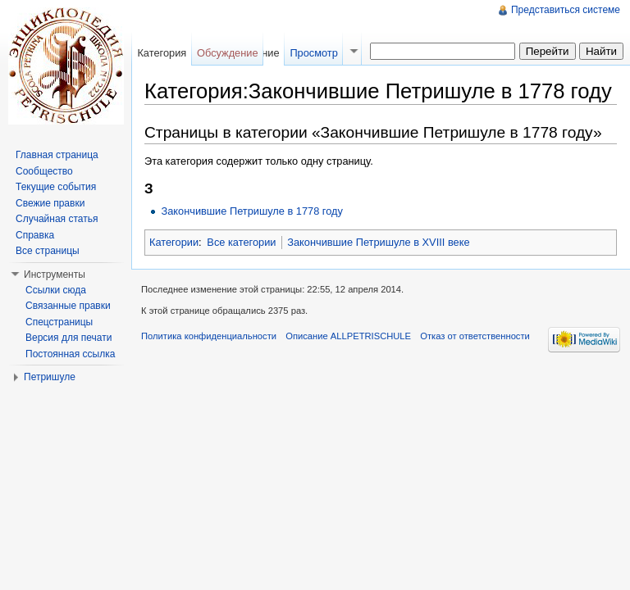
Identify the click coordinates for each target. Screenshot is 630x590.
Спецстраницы (59, 322)
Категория (161, 53)
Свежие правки (50, 203)
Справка (35, 235)
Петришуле (49, 377)
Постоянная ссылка (70, 354)
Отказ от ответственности (475, 336)
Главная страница (57, 155)
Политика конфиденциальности (208, 336)
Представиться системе (565, 10)
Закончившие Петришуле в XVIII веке (378, 242)
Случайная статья (57, 219)
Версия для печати (68, 337)
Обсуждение (227, 53)
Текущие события (56, 187)
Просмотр (313, 53)
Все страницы (48, 250)
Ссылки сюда (55, 290)
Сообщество (44, 171)
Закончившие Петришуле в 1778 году (251, 211)
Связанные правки (68, 305)
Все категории (241, 242)
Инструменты (54, 274)
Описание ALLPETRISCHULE (348, 336)
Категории (174, 242)
